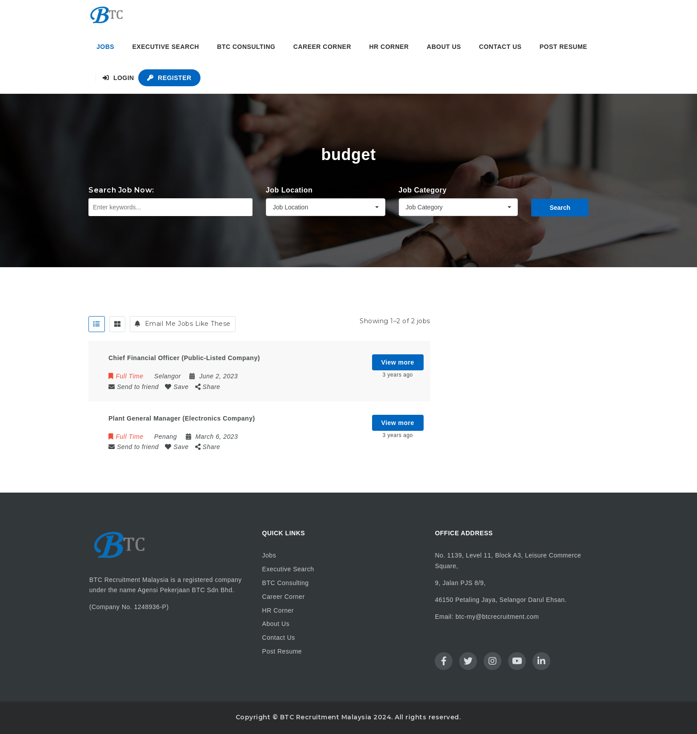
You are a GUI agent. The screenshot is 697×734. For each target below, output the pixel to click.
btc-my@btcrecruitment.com (497, 616)
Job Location (289, 190)
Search (559, 207)
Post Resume (563, 46)
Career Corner (322, 46)
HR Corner (389, 46)
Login (118, 77)
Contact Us (500, 46)
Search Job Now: (121, 190)
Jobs (105, 46)
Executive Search (165, 46)
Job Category (423, 190)
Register (169, 77)
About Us (444, 46)
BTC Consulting (246, 46)
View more (397, 362)
